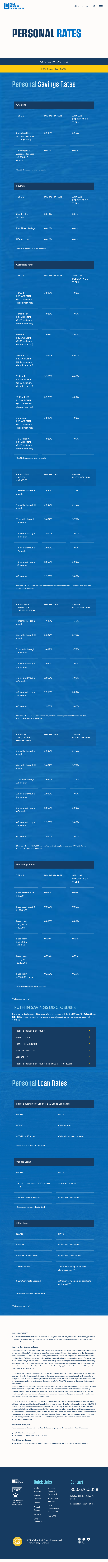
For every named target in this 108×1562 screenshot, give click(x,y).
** (80, 1256)
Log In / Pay (83, 6)
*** (73, 1270)
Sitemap (45, 1543)
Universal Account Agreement (52, 1491)
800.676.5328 (84, 1490)
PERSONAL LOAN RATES (54, 69)
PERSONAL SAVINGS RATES (54, 62)
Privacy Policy (34, 1543)
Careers (37, 1503)
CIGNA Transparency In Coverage (53, 1509)
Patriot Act (38, 1515)
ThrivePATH (52, 1516)
